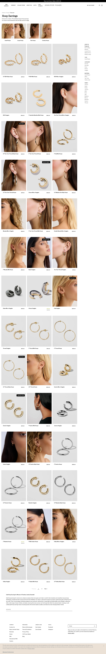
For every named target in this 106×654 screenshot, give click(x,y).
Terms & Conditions (26, 629)
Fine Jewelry (6, 5)
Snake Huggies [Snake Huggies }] (6, 464)
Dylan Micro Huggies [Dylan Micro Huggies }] (8, 308)
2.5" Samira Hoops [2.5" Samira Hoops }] (7, 502)
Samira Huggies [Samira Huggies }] (6, 425)
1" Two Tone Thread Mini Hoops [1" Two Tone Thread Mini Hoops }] (36, 231)
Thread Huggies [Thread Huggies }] (6, 348)
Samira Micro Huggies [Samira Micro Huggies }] (59, 387)
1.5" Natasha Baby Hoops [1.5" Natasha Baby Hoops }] (60, 502)
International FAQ (13, 638)
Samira (86, 101)
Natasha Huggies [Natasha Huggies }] (33, 502)
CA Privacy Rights (26, 634)
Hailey (86, 87)
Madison (87, 96)
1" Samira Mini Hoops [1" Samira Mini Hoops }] (33, 425)
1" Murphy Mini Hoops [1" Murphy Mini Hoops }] (8, 269)
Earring (86, 63)
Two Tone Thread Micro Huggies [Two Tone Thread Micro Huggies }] (61, 115)
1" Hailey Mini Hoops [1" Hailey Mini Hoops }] (33, 581)
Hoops (86, 68)
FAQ (10, 636)
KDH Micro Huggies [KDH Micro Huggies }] (58, 76)
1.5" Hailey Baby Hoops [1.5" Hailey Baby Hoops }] (59, 581)
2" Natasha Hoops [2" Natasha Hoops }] (7, 541)
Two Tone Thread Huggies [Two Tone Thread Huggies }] (60, 269)
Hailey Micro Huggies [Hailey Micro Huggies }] (59, 541)
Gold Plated (87, 59)
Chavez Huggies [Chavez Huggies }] (32, 308)
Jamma (86, 89)
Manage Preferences (8, 652)
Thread (86, 102)
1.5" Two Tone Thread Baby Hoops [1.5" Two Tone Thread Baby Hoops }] (10, 153)
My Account (90, 5)
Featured (87, 46)
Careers (11, 641)
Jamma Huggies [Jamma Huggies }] (58, 425)
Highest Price (88, 52)
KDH (86, 91)
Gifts (35, 5)
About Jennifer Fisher (14, 629)
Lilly (85, 94)
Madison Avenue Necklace (32, 2)
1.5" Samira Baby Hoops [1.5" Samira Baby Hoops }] (34, 464)
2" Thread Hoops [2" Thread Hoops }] (58, 348)
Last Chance (40, 5)
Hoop (86, 67)
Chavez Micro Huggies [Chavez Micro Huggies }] (34, 192)
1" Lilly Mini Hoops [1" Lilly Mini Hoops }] (58, 153)
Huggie (86, 70)
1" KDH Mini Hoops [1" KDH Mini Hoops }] (33, 76)
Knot (86, 92)
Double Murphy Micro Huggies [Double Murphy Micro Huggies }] (61, 231)
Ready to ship (88, 54)
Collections (21, 5)
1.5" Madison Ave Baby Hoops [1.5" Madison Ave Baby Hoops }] (61, 192)
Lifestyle (29, 5)
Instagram (50, 629)
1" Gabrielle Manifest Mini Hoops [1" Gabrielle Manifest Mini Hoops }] (36, 115)
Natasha (87, 99)
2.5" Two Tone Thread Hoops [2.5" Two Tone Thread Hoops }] (9, 192)
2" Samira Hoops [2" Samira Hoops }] (58, 464)
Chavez (86, 84)
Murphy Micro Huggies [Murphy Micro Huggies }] (8, 231)
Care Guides (38, 629)
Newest (86, 49)
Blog (23, 636)
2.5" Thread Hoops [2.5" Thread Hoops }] (33, 387)
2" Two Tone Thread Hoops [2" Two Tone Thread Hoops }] (35, 153)
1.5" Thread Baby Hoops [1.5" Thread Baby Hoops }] (8, 387)
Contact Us (12, 627)
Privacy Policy (25, 631)
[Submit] (94, 626)
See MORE (8, 609)
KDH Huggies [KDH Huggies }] (6, 115)
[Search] (99, 5)
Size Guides (38, 627)
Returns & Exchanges (27, 627)
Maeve (86, 97)
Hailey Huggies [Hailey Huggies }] (6, 581)
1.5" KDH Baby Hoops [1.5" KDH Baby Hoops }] (8, 76)
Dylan (86, 86)
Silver (86, 76)
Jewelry (13, 5)
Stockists (11, 631)
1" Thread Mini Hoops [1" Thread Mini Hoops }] (33, 348)
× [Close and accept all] (103, 645)
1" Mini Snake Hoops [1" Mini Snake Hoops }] (33, 541)
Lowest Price (88, 51)
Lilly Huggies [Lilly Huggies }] (57, 308)
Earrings (87, 65)
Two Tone (87, 78)
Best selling (87, 47)
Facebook (50, 627)
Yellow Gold (87, 79)
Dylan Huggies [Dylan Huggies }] (32, 269)
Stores (10, 634)
